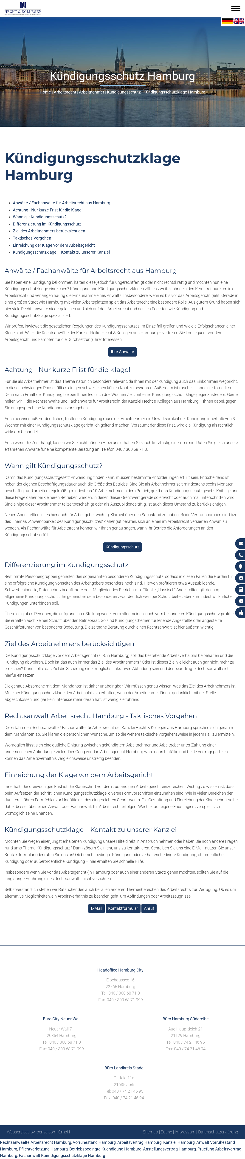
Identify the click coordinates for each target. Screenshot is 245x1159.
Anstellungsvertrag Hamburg (169, 1149)
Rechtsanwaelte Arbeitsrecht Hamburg (35, 1142)
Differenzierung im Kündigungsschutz (47, 224)
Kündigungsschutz (124, 92)
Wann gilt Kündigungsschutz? (40, 216)
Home (45, 92)
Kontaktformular (123, 908)
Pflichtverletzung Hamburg (43, 1149)
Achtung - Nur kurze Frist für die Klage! (48, 210)
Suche (166, 1132)
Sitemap (150, 1132)
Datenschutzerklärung (218, 1132)
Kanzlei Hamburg (179, 1142)
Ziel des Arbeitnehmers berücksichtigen (49, 230)
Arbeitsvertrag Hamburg (139, 1142)
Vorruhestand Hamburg (94, 1142)
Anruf (149, 908)
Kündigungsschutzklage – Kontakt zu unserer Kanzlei (61, 252)
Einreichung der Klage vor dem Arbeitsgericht (54, 245)
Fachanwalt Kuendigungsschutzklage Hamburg (62, 1155)
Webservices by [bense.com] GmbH (38, 1132)
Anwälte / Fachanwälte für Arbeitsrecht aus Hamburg (61, 202)
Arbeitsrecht (65, 92)
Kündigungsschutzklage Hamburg (174, 92)
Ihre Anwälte (122, 351)
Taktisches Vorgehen (32, 238)
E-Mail (96, 908)
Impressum (185, 1132)
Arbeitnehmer (91, 92)
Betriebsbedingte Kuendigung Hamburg (105, 1149)
